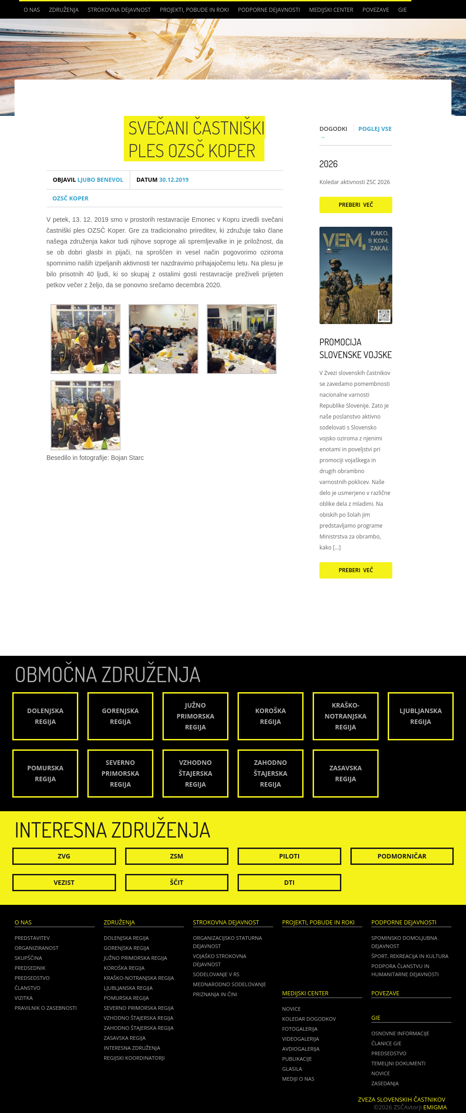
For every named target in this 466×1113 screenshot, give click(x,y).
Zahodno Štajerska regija (138, 1027)
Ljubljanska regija (128, 987)
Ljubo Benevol (88, 180)
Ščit (176, 882)
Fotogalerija (300, 1028)
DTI (289, 882)
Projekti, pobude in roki (194, 10)
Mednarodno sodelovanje (229, 984)
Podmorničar (401, 856)
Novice (291, 1008)
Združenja (64, 10)
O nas (32, 10)
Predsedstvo (32, 977)
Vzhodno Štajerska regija (138, 1017)
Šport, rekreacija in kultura (409, 956)
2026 (328, 164)
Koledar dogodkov (309, 1018)
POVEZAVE (375, 10)
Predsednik (30, 967)
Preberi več (356, 205)
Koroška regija (124, 967)
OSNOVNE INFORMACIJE (400, 1033)
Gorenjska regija (126, 947)
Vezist (64, 882)
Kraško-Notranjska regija (139, 977)
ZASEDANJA (385, 1083)
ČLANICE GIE (386, 1043)
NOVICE (380, 1073)
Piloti (289, 856)
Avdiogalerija (300, 1048)
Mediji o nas (298, 1078)
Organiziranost (37, 947)
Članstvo (28, 987)
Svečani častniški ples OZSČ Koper (196, 138)
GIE (402, 10)
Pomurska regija (126, 997)
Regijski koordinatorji (134, 1057)
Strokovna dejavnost (119, 10)
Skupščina (28, 957)
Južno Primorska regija (135, 957)
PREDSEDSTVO (388, 1053)
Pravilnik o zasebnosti (46, 1007)
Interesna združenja (132, 1047)
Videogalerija (300, 1038)
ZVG (64, 856)
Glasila (292, 1068)
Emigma (435, 1107)
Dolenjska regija (126, 937)
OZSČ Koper (70, 198)
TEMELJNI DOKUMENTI (398, 1063)
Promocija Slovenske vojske (355, 348)
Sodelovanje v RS (216, 974)
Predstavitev (32, 937)
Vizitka (24, 997)
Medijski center (331, 10)
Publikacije (297, 1058)
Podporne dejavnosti (269, 10)
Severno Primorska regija (139, 1007)
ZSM (176, 856)
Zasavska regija (125, 1037)
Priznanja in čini (215, 994)
